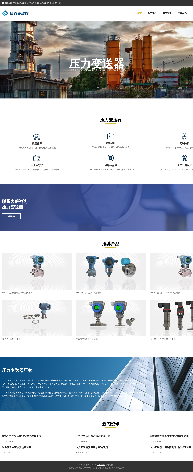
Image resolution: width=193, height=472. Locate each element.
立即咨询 (11, 216)
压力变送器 (101, 465)
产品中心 (182, 13)
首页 (139, 13)
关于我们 (152, 13)
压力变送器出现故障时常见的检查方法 (170, 447)
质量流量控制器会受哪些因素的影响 (169, 435)
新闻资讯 (167, 13)
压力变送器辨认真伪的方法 (16, 447)
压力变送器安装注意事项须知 (92, 447)
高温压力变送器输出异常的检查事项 (21, 435)
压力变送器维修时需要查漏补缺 (93, 435)
